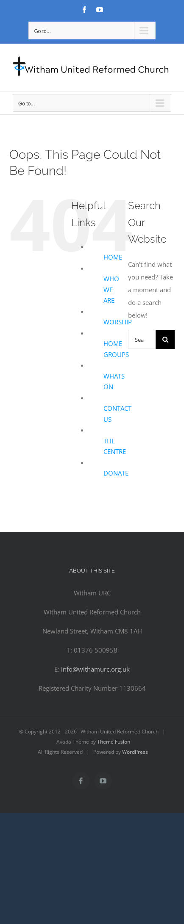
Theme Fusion (113, 741)
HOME (112, 257)
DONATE (115, 473)
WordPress (135, 751)
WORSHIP (117, 322)
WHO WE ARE (111, 289)
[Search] (165, 339)
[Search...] (142, 339)
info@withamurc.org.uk (95, 669)
